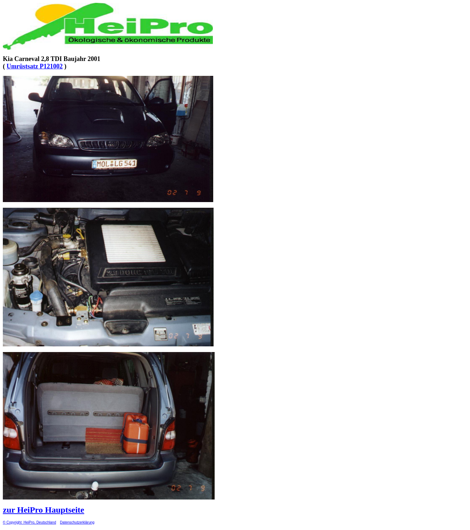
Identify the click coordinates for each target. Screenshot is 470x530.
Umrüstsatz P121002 (35, 66)
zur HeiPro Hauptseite (43, 509)
